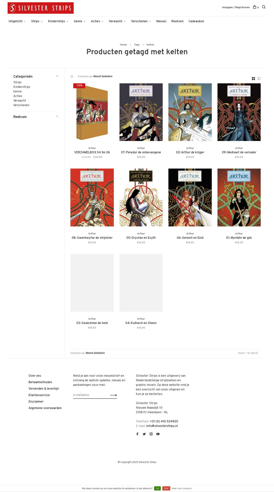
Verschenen (139, 21)
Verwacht (115, 21)
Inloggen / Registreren (236, 7)
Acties (95, 21)
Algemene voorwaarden (45, 408)
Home (123, 44)
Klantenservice (39, 395)
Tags (137, 44)
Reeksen (177, 21)
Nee (166, 488)
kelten (150, 44)
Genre (78, 21)
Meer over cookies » (182, 488)
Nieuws (161, 21)
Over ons (35, 376)
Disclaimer (36, 402)
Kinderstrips (56, 21)
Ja (157, 488)
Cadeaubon (196, 21)
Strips (35, 21)
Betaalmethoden (40, 382)
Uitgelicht (15, 21)
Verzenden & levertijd (44, 389)
